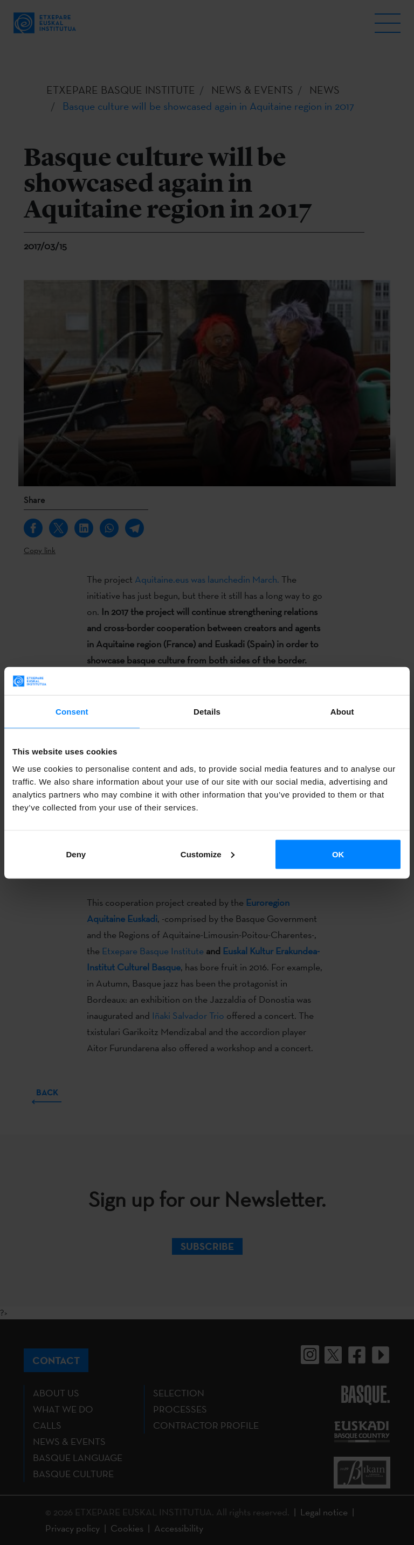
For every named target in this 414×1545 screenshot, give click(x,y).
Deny (76, 853)
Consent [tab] (72, 711)
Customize (207, 853)
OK (338, 853)
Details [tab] (207, 711)
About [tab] (342, 711)
